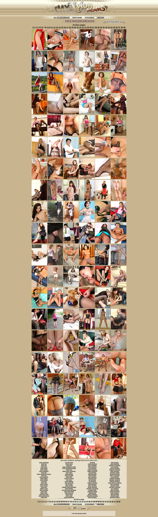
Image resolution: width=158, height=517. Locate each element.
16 (65, 27)
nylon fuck (44, 483)
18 (70, 27)
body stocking (92, 486)
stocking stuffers (115, 497)
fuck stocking (92, 484)
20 (75, 27)
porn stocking (92, 477)
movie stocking (92, 487)
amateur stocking (115, 480)
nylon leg (44, 464)
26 (91, 27)
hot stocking (114, 467)
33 (109, 27)
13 (57, 27)
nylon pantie (44, 470)
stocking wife (92, 490)
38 (122, 27)
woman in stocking (114, 465)
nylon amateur (69, 481)
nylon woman (69, 474)
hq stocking (92, 481)
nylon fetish (43, 468)
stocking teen (92, 478)
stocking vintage (92, 491)
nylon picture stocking (114, 483)
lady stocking (115, 493)
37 (119, 27)
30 (101, 27)
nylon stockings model (69, 468)
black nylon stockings (69, 471)
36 (117, 27)
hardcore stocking (114, 470)
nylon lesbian (44, 480)
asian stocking (114, 494)
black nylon (44, 493)
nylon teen (44, 487)
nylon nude (69, 496)
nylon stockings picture (44, 474)
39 (124, 27)
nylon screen (44, 484)
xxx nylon (69, 480)
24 (85, 27)
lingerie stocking (115, 481)
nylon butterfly (44, 477)
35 (114, 27)
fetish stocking (114, 471)
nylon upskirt (69, 486)
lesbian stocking (92, 483)
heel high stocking (92, 496)
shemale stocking (115, 478)
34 (111, 27)
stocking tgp (92, 493)
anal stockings (114, 464)
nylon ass (69, 465)
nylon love (69, 470)
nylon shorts (44, 486)
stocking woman (115, 474)
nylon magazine (44, 471)
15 (62, 27)
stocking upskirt (115, 472)
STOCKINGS (89, 17)
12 (54, 27)
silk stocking (92, 475)
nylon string (69, 494)
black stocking (92, 467)
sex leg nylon (69, 462)
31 (104, 27)
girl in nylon (69, 484)
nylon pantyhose (69, 497)
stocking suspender (92, 488)
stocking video (114, 486)
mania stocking (92, 464)
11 (52, 27)
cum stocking (115, 477)
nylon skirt (69, 477)
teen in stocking (114, 475)
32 (106, 27)
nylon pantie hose (44, 496)
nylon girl (44, 472)
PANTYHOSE (77, 17)
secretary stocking (114, 487)
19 (72, 27)
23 (83, 27)
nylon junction (69, 475)
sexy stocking (92, 465)
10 (49, 27)
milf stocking (115, 462)
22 (80, 27)
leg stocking (92, 472)
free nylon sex (69, 493)
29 (98, 27)
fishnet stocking (92, 470)
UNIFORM (100, 17)
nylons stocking (114, 468)
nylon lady (44, 497)
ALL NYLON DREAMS (62, 17)
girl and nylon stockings (69, 490)
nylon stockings (44, 462)
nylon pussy (69, 464)
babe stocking (92, 497)
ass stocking (115, 488)
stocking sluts (115, 496)
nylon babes (44, 478)
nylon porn (44, 467)
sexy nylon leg (69, 483)
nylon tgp (44, 481)
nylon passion (44, 490)
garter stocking (92, 494)
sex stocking (92, 468)
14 (60, 27)
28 (96, 27)
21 (78, 27)
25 (88, 27)
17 (67, 27)
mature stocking (92, 471)
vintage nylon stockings (69, 487)
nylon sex (44, 465)
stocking (92, 462)
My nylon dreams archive (79, 513)
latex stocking (115, 490)
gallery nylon (44, 488)
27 (93, 27)
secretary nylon (43, 494)
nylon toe (44, 475)
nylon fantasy (69, 488)
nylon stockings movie (69, 467)
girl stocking (92, 480)
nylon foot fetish (69, 491)
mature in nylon (69, 478)
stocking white (92, 474)
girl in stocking (114, 484)
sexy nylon (69, 472)
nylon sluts (44, 491)
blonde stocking (114, 491)
